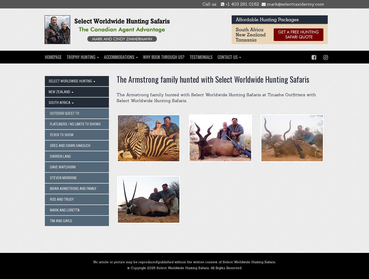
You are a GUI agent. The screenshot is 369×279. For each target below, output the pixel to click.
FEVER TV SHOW (62, 135)
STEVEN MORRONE (63, 178)
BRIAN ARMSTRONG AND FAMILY (73, 189)
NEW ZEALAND (61, 92)
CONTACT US (229, 57)
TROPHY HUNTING (83, 57)
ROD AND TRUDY (62, 199)
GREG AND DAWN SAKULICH (70, 146)
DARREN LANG (60, 156)
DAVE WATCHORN (63, 167)
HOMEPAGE (53, 57)
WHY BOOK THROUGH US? (163, 57)
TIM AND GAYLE (61, 221)
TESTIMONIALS (201, 57)
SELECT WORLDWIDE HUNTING (72, 81)
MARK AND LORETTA (65, 210)
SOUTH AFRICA (61, 103)
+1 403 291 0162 (240, 4)
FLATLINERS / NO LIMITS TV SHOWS (75, 124)
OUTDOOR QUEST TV (64, 113)
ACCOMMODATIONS (121, 57)
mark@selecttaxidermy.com (293, 4)
